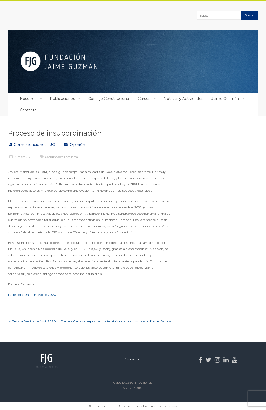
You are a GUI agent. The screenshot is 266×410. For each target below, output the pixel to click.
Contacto (28, 110)
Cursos (144, 98)
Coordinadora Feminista (61, 157)
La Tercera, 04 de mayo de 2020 (32, 295)
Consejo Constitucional (109, 98)
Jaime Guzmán (225, 98)
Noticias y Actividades (183, 98)
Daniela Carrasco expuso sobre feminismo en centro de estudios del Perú (116, 321)
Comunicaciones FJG (34, 144)
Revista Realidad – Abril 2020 (32, 321)
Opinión (77, 144)
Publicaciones (62, 98)
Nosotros (28, 98)
